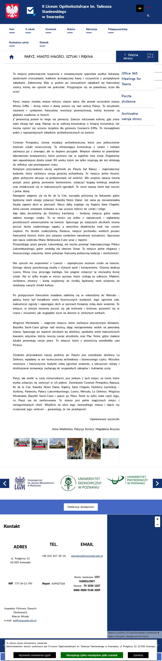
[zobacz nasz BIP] (148, 8)
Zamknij (138, 655)
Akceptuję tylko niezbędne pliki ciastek (92, 655)
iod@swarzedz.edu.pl (24, 620)
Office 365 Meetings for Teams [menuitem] (15, 79)
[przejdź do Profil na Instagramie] (158, 76)
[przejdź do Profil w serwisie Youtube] (158, 84)
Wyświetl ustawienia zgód (35, 655)
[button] (140, 8)
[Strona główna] (50, 57)
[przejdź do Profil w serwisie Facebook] (158, 68)
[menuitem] (12, 30)
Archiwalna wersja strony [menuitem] (16, 116)
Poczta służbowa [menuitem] (12, 99)
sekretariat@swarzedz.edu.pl (87, 556)
